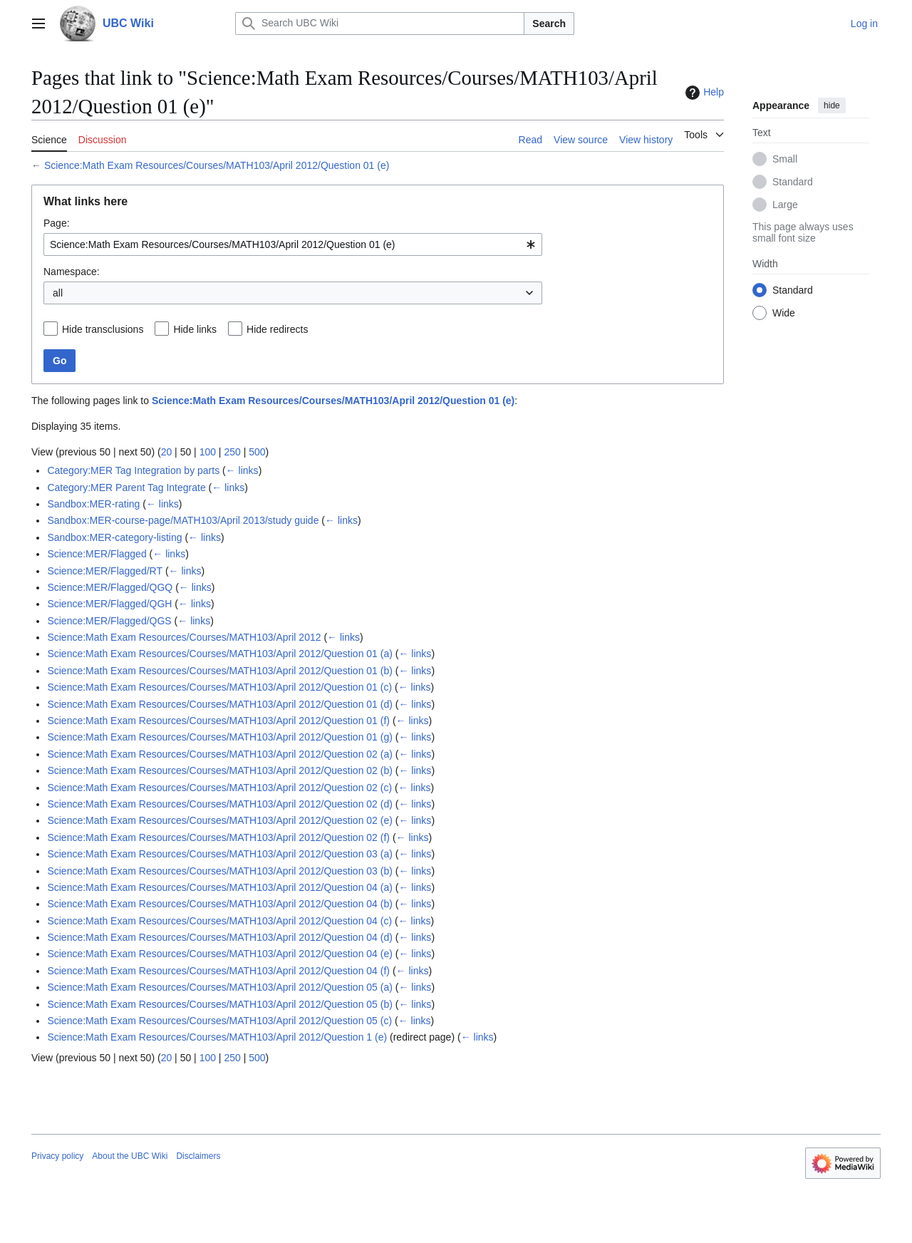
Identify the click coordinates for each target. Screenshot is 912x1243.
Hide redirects (277, 329)
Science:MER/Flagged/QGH (109, 603)
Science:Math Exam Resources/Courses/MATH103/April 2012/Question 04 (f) (218, 970)
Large (785, 204)
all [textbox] (58, 293)
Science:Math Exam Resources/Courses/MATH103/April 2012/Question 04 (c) (219, 921)
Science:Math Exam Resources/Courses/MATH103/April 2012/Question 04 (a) (220, 887)
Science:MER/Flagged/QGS (109, 620)
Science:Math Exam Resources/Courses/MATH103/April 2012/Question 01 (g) (220, 737)
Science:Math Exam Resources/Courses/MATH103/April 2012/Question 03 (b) (220, 871)
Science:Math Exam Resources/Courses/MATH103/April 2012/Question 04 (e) (220, 953)
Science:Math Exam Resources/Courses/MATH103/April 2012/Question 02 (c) (219, 787)
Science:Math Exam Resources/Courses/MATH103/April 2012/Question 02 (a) (220, 754)
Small (784, 159)
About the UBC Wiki (129, 1156)
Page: (56, 223)
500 (257, 452)
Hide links (195, 329)
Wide (783, 313)
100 (208, 452)
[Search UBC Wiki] (379, 23)
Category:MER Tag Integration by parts (133, 470)
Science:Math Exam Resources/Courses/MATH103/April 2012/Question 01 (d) (220, 704)
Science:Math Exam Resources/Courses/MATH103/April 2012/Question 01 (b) (220, 670)
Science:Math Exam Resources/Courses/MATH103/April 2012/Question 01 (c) (219, 687)
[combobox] (292, 244)
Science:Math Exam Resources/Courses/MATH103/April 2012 (184, 637)
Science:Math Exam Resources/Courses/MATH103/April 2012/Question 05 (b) (220, 1004)
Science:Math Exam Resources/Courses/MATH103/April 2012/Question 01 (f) (218, 720)
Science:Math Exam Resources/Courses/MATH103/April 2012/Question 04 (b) (220, 903)
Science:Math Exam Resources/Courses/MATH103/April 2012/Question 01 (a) (220, 653)
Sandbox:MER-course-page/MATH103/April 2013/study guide (182, 520)
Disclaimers (198, 1156)
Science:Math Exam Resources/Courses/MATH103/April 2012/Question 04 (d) (220, 937)
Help (703, 93)
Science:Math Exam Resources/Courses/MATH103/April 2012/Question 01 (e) (217, 165)
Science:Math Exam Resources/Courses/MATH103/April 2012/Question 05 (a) (220, 987)
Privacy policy (57, 1156)
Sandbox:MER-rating (93, 504)
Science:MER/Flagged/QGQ (109, 587)
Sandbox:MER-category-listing (114, 537)
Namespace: (71, 271)
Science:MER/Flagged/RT (104, 571)
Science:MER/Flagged (96, 553)
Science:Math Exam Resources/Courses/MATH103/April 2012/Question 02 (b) (220, 770)
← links (242, 470)
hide (832, 105)
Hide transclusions (102, 329)
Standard (792, 181)
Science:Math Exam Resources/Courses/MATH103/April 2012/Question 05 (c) (219, 1020)
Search (549, 23)
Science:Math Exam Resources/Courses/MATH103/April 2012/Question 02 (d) (220, 804)
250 (232, 452)
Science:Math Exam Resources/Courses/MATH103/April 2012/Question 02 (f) (218, 837)
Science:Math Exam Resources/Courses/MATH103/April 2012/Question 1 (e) (217, 1037)
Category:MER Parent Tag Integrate (126, 487)
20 (166, 452)
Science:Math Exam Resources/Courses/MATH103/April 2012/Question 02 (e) (220, 820)
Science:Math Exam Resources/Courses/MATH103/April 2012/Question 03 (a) (220, 854)
